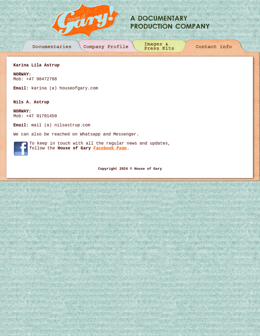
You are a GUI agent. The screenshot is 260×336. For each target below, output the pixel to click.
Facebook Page (110, 148)
